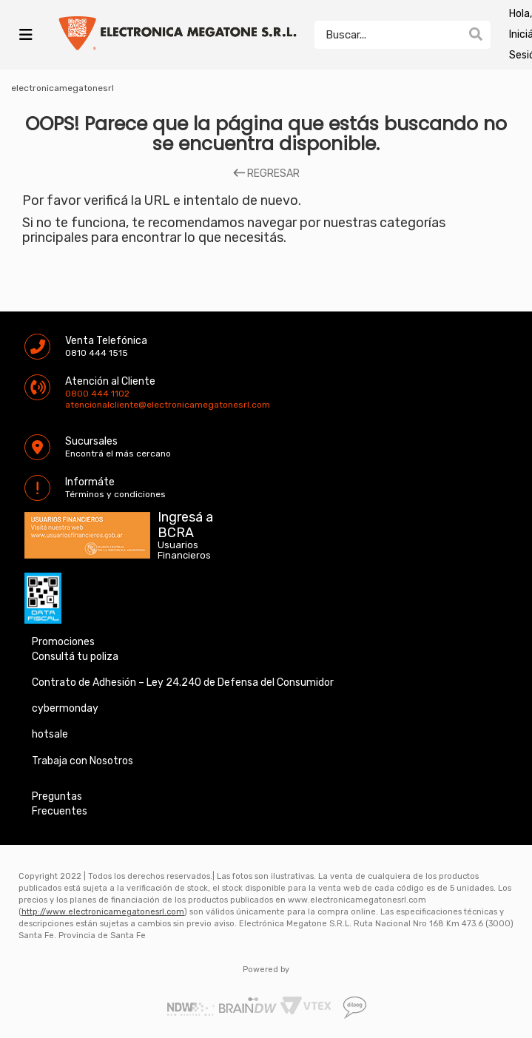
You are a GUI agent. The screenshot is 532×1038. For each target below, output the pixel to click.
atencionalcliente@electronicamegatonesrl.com (77, 405)
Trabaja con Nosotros (82, 761)
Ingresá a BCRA (185, 522)
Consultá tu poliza (75, 656)
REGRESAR (266, 174)
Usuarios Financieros (184, 550)
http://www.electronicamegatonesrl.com (102, 912)
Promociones (63, 642)
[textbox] (387, 35)
